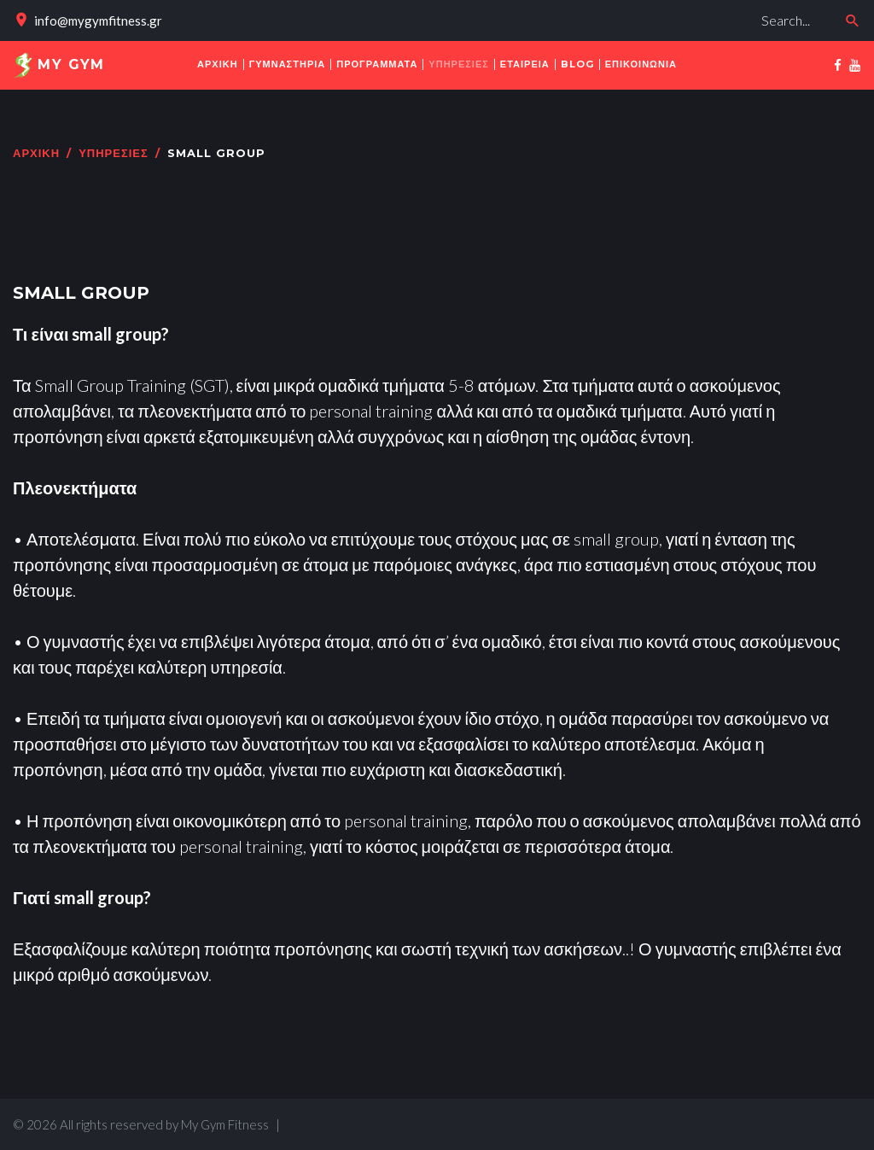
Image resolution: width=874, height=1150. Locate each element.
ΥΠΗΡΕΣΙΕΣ (114, 154)
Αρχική (36, 154)
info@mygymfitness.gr (98, 20)
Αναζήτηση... (596, 4)
